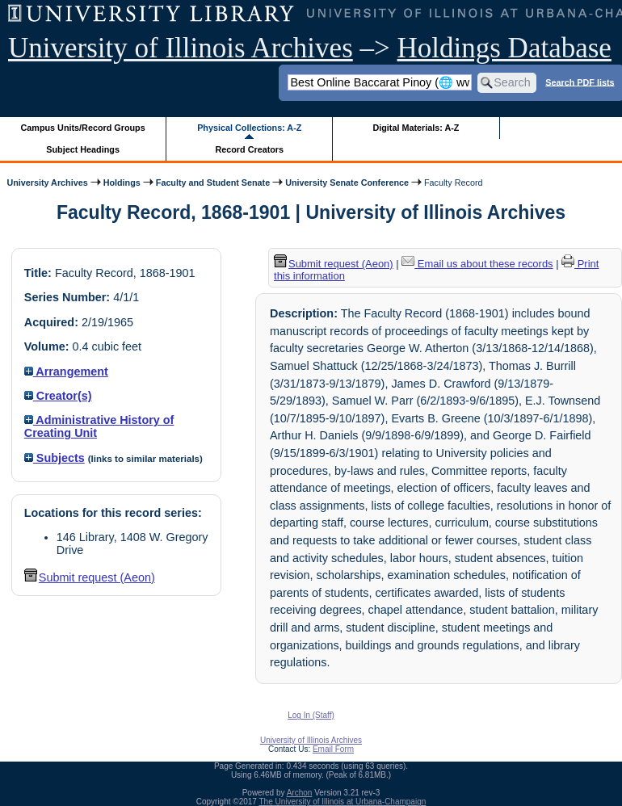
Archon (300, 792)
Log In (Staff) (311, 715)
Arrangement (66, 371)
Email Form (333, 749)
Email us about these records (477, 264)
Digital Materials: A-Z (415, 127)
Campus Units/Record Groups (83, 127)
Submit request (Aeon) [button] (89, 577)
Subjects (54, 457)
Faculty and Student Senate (213, 182)
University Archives (46, 182)
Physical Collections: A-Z (249, 127)
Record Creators (249, 149)
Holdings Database (504, 48)
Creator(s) (58, 395)
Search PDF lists (579, 81)
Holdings (122, 182)
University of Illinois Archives (180, 48)
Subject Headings (83, 149)
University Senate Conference (347, 182)
